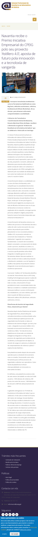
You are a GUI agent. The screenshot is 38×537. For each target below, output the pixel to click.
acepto (4, 535)
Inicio (3, 26)
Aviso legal (9, 477)
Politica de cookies (25, 530)
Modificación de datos (12, 462)
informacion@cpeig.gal (14, 504)
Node (8, 26)
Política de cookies (11, 482)
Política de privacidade (12, 480)
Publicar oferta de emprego (13, 465)
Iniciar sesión (31, 14)
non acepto (14, 534)
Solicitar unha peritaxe (12, 467)
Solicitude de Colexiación (13, 460)
